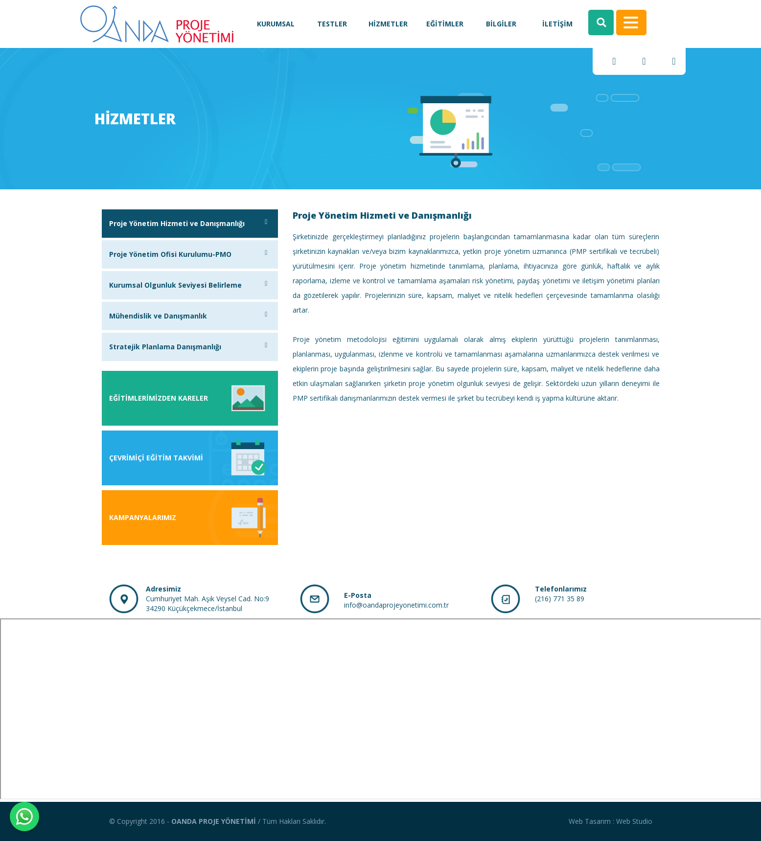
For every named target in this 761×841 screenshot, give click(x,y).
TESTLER (332, 23)
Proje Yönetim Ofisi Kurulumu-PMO (190, 254)
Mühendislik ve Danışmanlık (190, 315)
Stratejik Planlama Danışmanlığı (190, 346)
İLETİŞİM (557, 23)
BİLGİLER (501, 23)
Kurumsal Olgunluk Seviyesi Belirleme (190, 285)
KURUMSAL (276, 23)
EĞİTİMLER (444, 23)
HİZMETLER (388, 23)
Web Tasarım (590, 821)
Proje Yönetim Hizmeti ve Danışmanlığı (190, 223)
